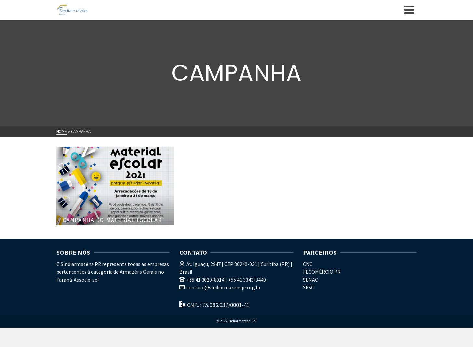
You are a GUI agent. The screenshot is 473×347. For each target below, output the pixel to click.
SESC (308, 287)
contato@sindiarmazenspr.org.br (220, 287)
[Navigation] (409, 10)
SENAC (310, 279)
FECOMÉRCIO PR (322, 271)
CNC (307, 264)
